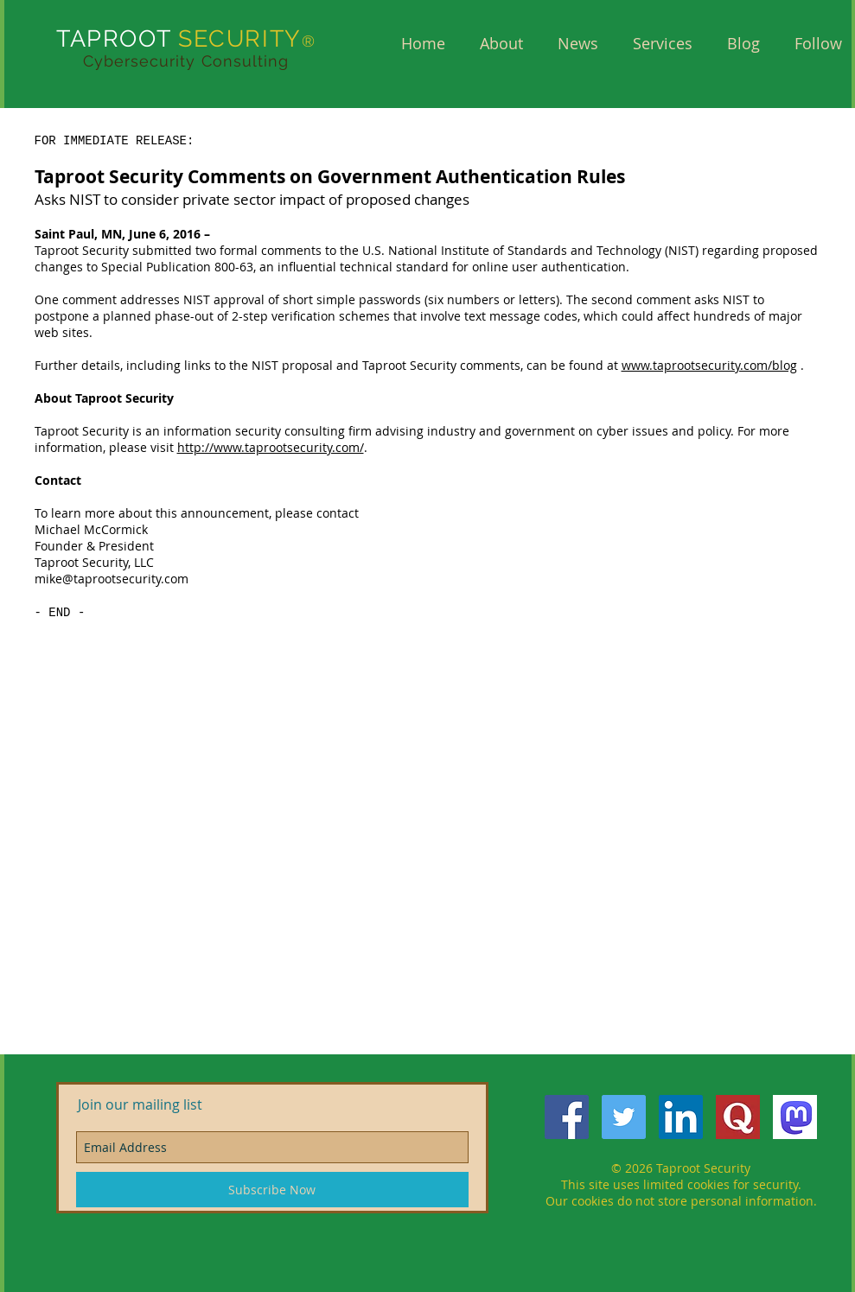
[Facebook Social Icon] (567, 1117)
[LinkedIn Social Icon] (681, 1117)
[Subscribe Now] (272, 1189)
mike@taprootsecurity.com (111, 578)
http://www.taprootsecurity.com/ (270, 447)
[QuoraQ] (738, 1117)
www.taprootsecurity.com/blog (709, 365)
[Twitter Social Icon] (624, 1117)
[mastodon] (795, 1117)
